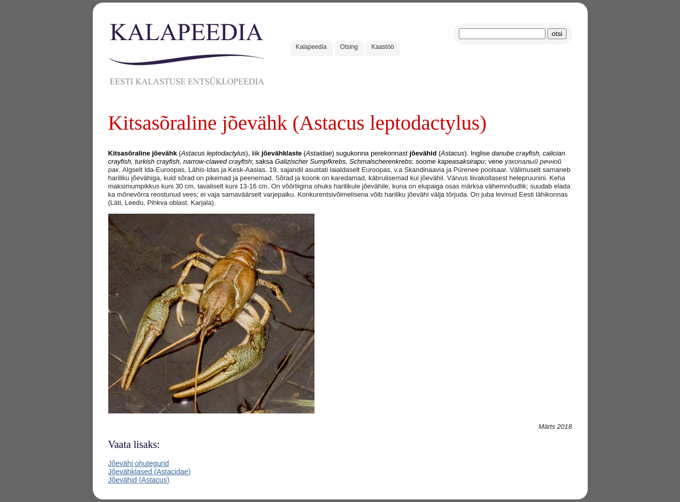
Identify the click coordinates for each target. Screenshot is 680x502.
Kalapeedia (311, 46)
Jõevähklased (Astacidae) (149, 472)
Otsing (349, 46)
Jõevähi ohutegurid (138, 463)
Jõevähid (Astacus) (139, 480)
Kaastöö (382, 46)
